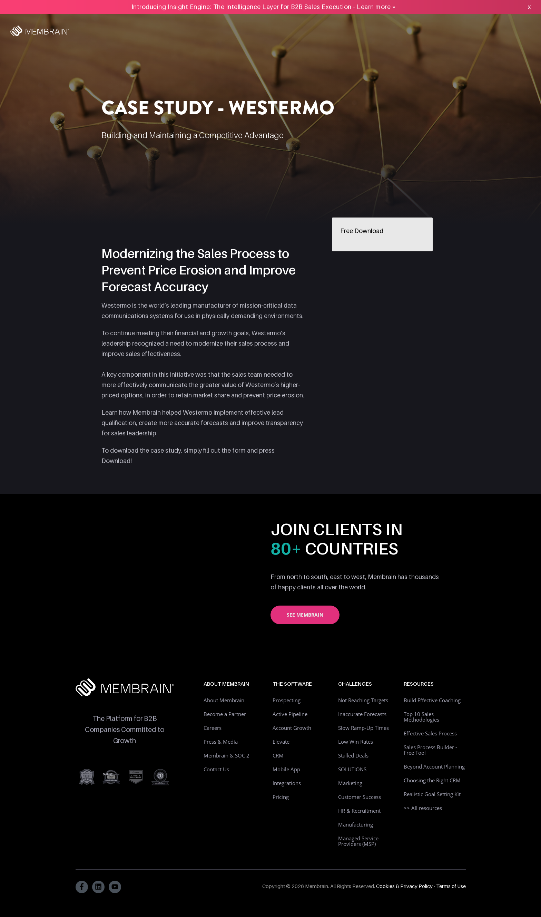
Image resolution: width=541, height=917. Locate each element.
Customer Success (359, 796)
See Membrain (305, 614)
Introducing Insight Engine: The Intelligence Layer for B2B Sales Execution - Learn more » (263, 6)
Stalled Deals (353, 755)
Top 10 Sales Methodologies (421, 717)
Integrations (287, 783)
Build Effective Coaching (432, 700)
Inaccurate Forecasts (362, 714)
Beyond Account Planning (434, 766)
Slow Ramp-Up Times (363, 727)
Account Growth (292, 727)
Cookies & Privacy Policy (404, 886)
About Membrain (224, 700)
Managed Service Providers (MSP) (358, 841)
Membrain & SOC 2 (226, 755)
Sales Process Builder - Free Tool (430, 750)
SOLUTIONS (352, 769)
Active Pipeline (290, 714)
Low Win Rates (355, 741)
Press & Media (221, 741)
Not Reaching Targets (363, 700)
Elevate (281, 741)
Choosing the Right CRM (432, 780)
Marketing (350, 783)
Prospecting (287, 700)
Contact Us (216, 769)
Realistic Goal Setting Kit (432, 794)
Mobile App (286, 769)
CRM (278, 755)
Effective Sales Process (430, 733)
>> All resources (423, 807)
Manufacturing (355, 824)
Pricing (281, 796)
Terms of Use (451, 886)
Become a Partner (225, 714)
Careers (213, 727)
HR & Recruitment (359, 810)
